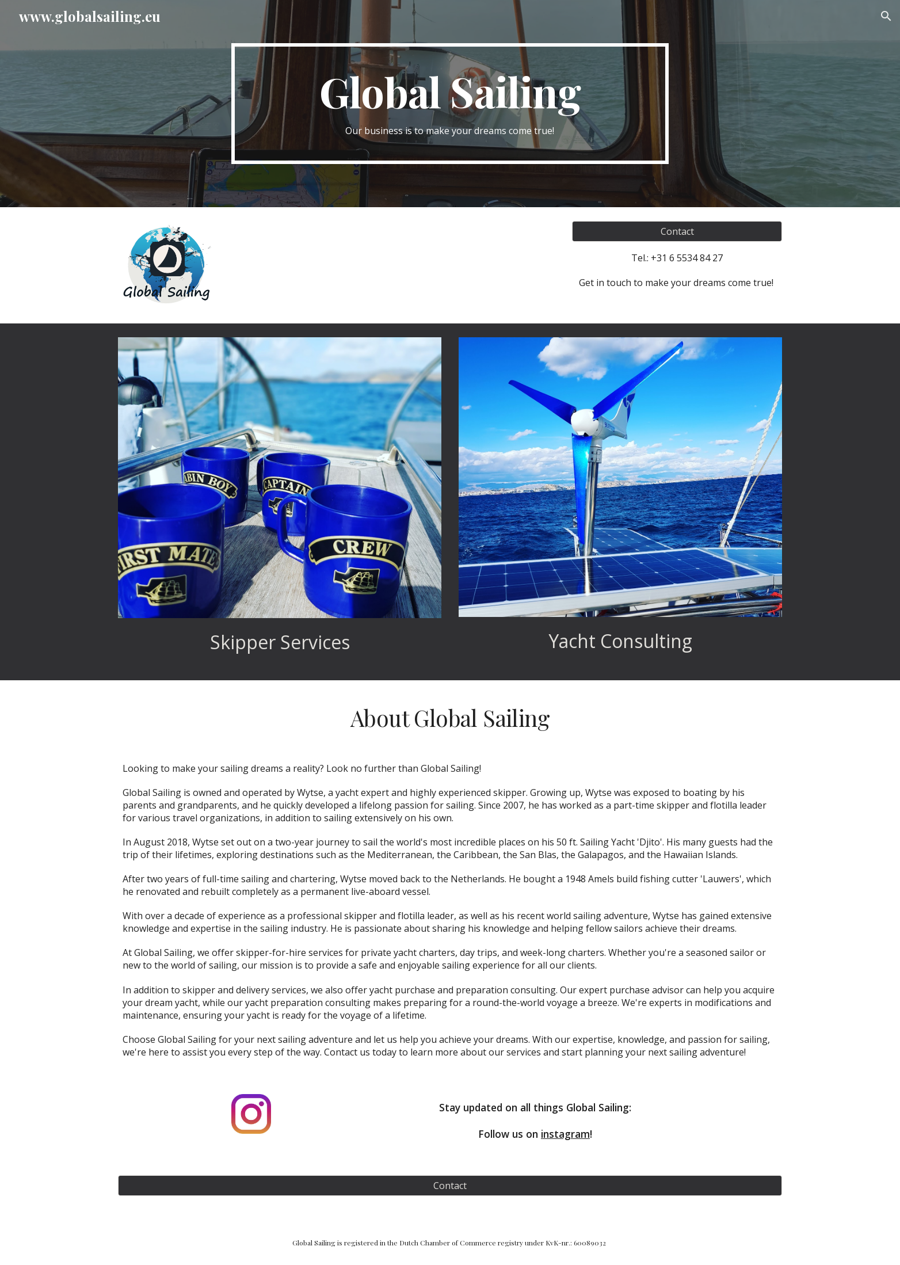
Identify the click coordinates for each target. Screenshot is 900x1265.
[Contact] (677, 231)
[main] (450, 104)
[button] (886, 16)
